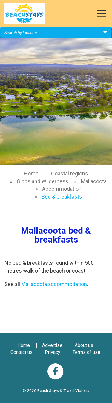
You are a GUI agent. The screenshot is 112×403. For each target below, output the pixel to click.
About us (84, 345)
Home (31, 173)
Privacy (52, 352)
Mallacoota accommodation (54, 284)
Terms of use (86, 352)
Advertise (52, 345)
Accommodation (62, 189)
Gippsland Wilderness (42, 181)
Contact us (21, 352)
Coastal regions (69, 173)
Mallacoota (94, 181)
